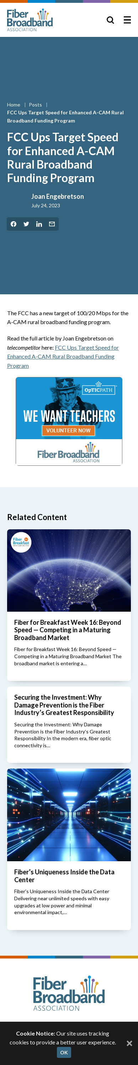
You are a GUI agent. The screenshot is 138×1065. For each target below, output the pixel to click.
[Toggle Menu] (127, 19)
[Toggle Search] (110, 19)
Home (14, 105)
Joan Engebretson (57, 196)
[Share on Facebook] (13, 224)
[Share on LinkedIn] (39, 224)
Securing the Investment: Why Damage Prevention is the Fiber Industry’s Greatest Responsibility (64, 704)
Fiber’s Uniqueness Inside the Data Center (64, 876)
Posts (36, 105)
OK (64, 1052)
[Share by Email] (52, 224)
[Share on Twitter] (26, 224)
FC (63, 356)
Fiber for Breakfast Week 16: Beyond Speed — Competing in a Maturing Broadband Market (67, 629)
